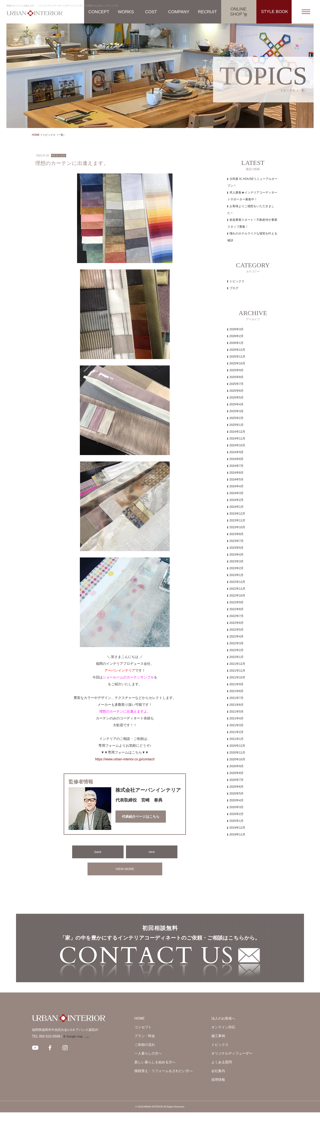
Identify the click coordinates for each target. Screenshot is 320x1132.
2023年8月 (236, 534)
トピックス (236, 281)
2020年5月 (236, 793)
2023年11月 (237, 520)
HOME (36, 134)
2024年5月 (236, 479)
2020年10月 (237, 759)
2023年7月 (236, 541)
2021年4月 (236, 718)
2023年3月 (236, 561)
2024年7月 (236, 465)
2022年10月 (237, 595)
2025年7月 (236, 384)
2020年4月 (236, 800)
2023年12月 (237, 513)
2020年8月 (236, 773)
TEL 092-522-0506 (46, 1056)
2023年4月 (236, 554)
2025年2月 (236, 418)
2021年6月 (236, 704)
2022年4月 (236, 636)
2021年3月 (236, 725)
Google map (74, 1056)
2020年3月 (236, 807)
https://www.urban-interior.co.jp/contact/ (125, 759)
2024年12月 (237, 431)
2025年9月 (236, 370)
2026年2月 (236, 336)
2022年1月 (236, 657)
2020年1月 (236, 820)
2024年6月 (236, 472)
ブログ (233, 288)
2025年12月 (237, 349)
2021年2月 (236, 732)
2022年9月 (236, 602)
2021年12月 (237, 663)
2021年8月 (236, 691)
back (98, 852)
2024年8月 (236, 459)
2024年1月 (236, 506)
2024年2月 (236, 500)
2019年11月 (237, 834)
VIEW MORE (125, 869)
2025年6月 (236, 390)
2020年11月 (237, 752)
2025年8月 (236, 377)
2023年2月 (236, 568)
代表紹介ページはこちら (140, 816)
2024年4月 (236, 486)
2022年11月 (237, 588)
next (151, 852)
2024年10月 (237, 445)
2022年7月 (236, 616)
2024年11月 (237, 438)
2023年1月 (236, 575)
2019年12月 (237, 827)
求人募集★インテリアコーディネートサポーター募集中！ (252, 196)
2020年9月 (236, 766)
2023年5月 (236, 547)
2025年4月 (236, 404)
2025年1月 (236, 424)
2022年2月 (236, 650)
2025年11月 (237, 356)
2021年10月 (237, 677)
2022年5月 (236, 629)
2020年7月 (236, 779)
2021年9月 (236, 684)
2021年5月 (236, 711)
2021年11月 (237, 670)
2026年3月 (236, 329)
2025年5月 (236, 397)
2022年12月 (237, 581)
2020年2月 (236, 814)
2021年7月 (236, 698)
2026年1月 (236, 343)
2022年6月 (236, 622)
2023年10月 (237, 527)
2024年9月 (236, 452)
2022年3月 (236, 643)
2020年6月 (236, 786)
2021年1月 (236, 739)
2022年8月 (236, 609)
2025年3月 (236, 411)
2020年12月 (237, 745)
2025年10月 (237, 363)
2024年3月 (236, 493)
